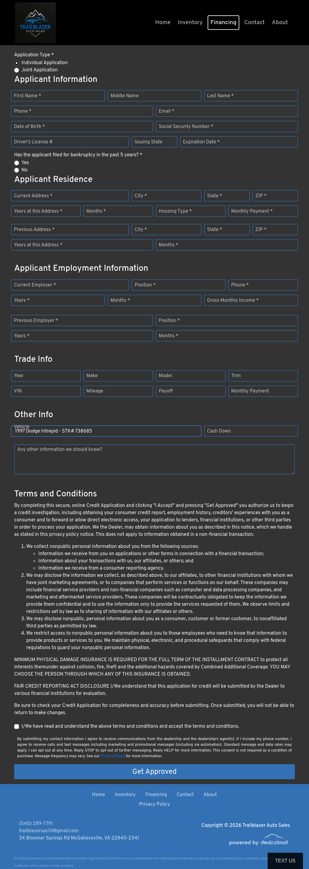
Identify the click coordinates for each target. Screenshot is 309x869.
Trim (236, 376)
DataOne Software (112, 858)
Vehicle (21, 431)
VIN (18, 391)
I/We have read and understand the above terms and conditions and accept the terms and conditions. (130, 727)
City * (141, 196)
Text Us (285, 860)
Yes (25, 163)
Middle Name (124, 96)
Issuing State (148, 142)
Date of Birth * (29, 127)
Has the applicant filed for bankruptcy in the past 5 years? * (78, 155)
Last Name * (220, 96)
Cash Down (219, 431)
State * (214, 196)
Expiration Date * (201, 142)
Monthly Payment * (252, 211)
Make (91, 376)
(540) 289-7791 (36, 824)
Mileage (94, 391)
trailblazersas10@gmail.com (48, 831)
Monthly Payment (250, 391)
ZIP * (260, 196)
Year (19, 376)
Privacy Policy (112, 756)
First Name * (27, 96)
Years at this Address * (38, 211)
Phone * (22, 111)
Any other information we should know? (59, 450)
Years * (22, 301)
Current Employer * (35, 285)
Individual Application (44, 63)
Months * (96, 211)
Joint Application (39, 70)
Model (165, 376)
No (24, 170)
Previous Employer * (36, 321)
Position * (145, 285)
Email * (166, 111)
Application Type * (34, 55)
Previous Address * (34, 230)
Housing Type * (175, 211)
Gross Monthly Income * (233, 301)
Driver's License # (33, 142)
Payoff (166, 391)
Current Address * (33, 196)
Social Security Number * (186, 127)
